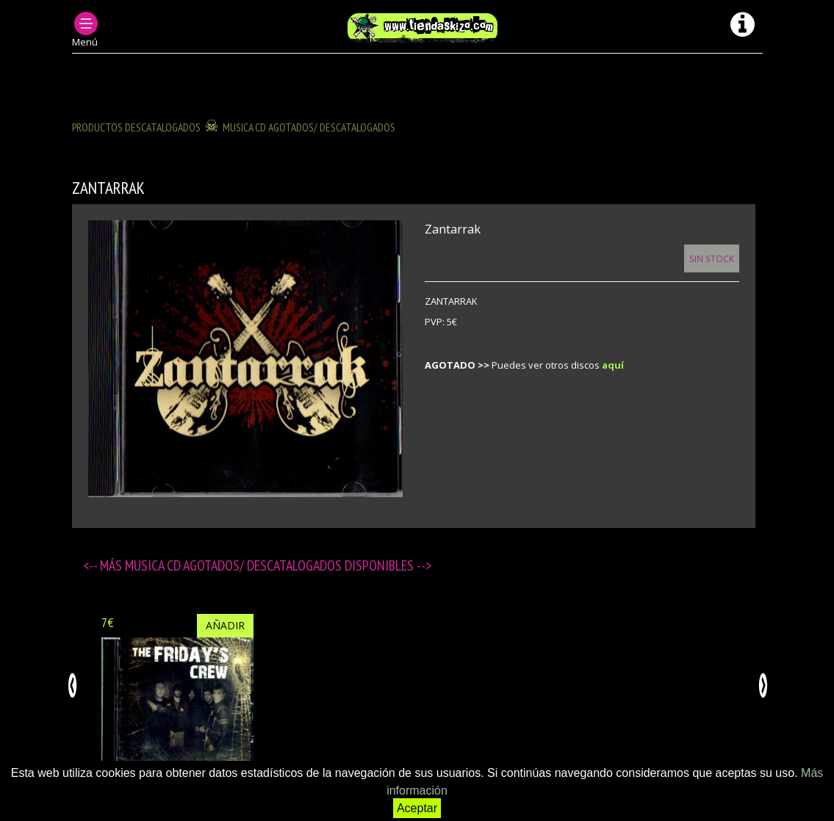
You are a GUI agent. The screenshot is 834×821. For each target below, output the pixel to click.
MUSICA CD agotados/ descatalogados (309, 127)
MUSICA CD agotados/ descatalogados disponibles (271, 565)
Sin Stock (711, 258)
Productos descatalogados (136, 127)
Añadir (225, 625)
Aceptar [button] (417, 808)
